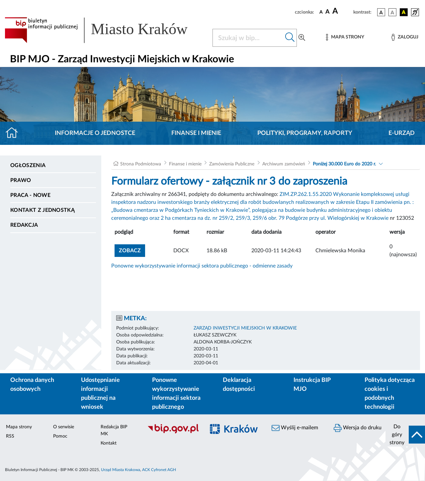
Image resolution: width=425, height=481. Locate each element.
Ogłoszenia (27, 165)
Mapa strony (19, 427)
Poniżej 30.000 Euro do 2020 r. (344, 164)
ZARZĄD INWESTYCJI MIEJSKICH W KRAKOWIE (245, 328)
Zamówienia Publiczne (231, 164)
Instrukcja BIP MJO (312, 384)
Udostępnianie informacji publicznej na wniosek (100, 393)
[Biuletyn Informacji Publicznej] (173, 433)
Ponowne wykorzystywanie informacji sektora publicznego (176, 393)
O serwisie (63, 427)
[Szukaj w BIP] (248, 38)
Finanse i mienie (196, 133)
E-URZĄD (401, 133)
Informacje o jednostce (95, 133)
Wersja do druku (358, 428)
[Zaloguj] (404, 37)
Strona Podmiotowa (140, 164)
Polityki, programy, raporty (304, 133)
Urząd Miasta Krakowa (120, 470)
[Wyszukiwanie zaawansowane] (301, 37)
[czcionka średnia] (327, 12)
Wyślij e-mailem (295, 428)
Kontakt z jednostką (42, 210)
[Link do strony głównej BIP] (104, 30)
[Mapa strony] (345, 37)
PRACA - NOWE (30, 195)
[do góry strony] (405, 435)
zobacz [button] (132, 249)
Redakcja (24, 225)
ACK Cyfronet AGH (159, 470)
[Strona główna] (14, 133)
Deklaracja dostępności (239, 384)
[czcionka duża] (342, 11)
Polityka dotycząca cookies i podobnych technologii (390, 393)
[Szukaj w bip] (290, 38)
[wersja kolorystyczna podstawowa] (381, 12)
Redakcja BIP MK (114, 430)
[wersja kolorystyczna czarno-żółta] (404, 12)
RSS (10, 436)
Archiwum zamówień (283, 164)
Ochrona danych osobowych (32, 384)
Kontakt (109, 443)
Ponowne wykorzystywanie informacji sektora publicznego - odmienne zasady (202, 266)
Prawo (20, 180)
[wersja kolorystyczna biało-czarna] (392, 12)
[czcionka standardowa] (321, 12)
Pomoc (60, 436)
